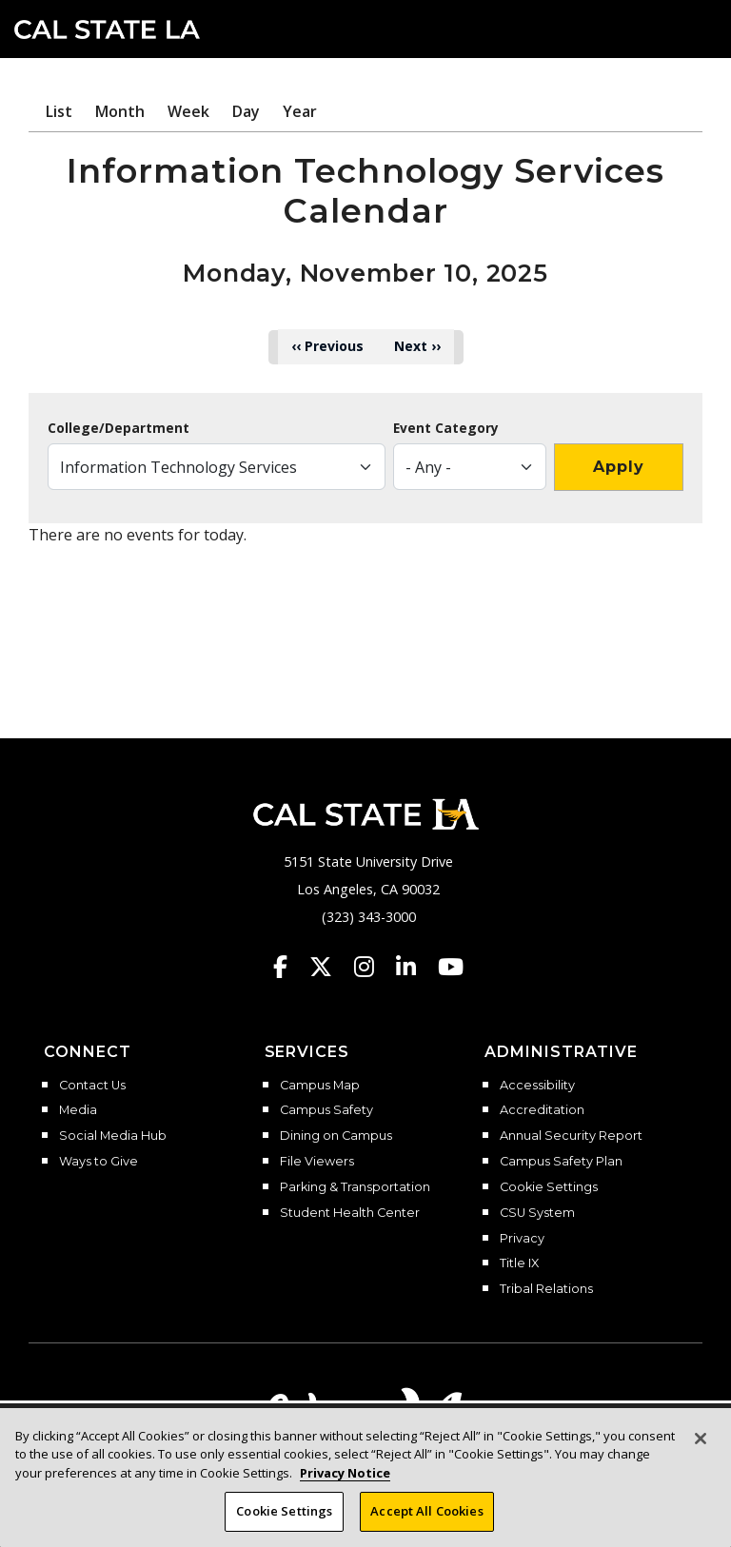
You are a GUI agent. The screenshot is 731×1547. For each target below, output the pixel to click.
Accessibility (537, 1085)
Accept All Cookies (426, 1510)
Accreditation (542, 1110)
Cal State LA (107, 29)
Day (246, 111)
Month (120, 111)
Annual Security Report (571, 1136)
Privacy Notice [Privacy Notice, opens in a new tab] (345, 1472)
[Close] (700, 1438)
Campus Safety (326, 1110)
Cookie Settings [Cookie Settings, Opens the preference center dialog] (284, 1510)
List (59, 111)
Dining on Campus (336, 1136)
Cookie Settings (549, 1187)
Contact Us (92, 1085)
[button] (689, 27)
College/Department (118, 428)
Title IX (519, 1263)
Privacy (522, 1238)
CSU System (537, 1213)
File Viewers (317, 1161)
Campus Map (320, 1085)
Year (300, 111)
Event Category (446, 428)
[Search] (657, 27)
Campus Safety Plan (561, 1161)
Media (78, 1110)
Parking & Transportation (355, 1187)
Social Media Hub (113, 1136)
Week (188, 111)
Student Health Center (350, 1213)
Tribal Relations (546, 1289)
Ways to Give (98, 1161)
